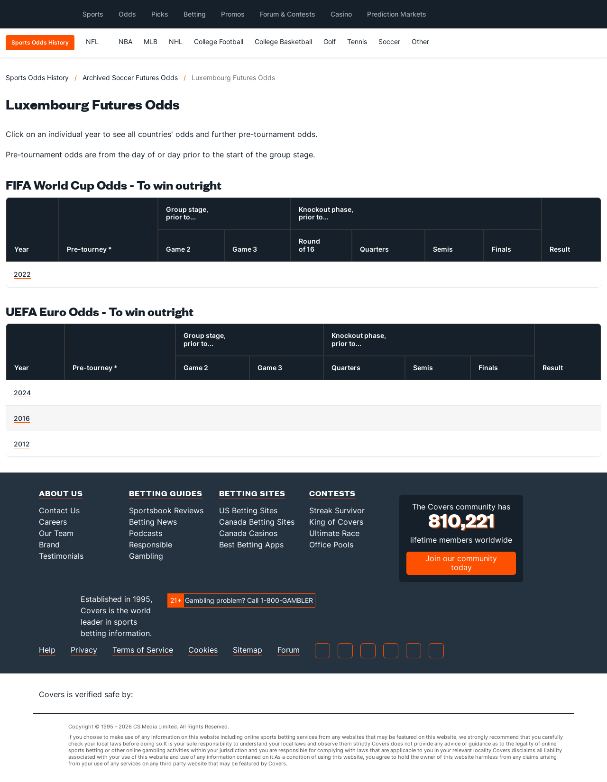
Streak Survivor (337, 510)
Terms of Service (142, 650)
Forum (288, 650)
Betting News (153, 522)
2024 (22, 393)
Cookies (203, 650)
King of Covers (336, 522)
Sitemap (247, 650)
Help (47, 650)
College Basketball (283, 41)
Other (425, 41)
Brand (49, 544)
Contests (332, 493)
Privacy (84, 650)
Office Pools (331, 544)
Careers (53, 522)
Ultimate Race (334, 533)
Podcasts (145, 533)
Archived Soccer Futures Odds (130, 77)
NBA (125, 41)
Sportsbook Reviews (166, 510)
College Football (218, 41)
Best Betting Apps (251, 544)
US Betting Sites (248, 510)
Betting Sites (252, 493)
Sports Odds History (37, 77)
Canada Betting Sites (256, 522)
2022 (22, 274)
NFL (96, 41)
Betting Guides (165, 493)
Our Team (56, 533)
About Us (61, 493)
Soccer (389, 41)
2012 (22, 444)
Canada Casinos (248, 533)
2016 (22, 418)
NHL (176, 41)
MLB (150, 41)
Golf (329, 41)
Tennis (357, 41)
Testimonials (61, 556)
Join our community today (461, 563)
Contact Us (59, 510)
